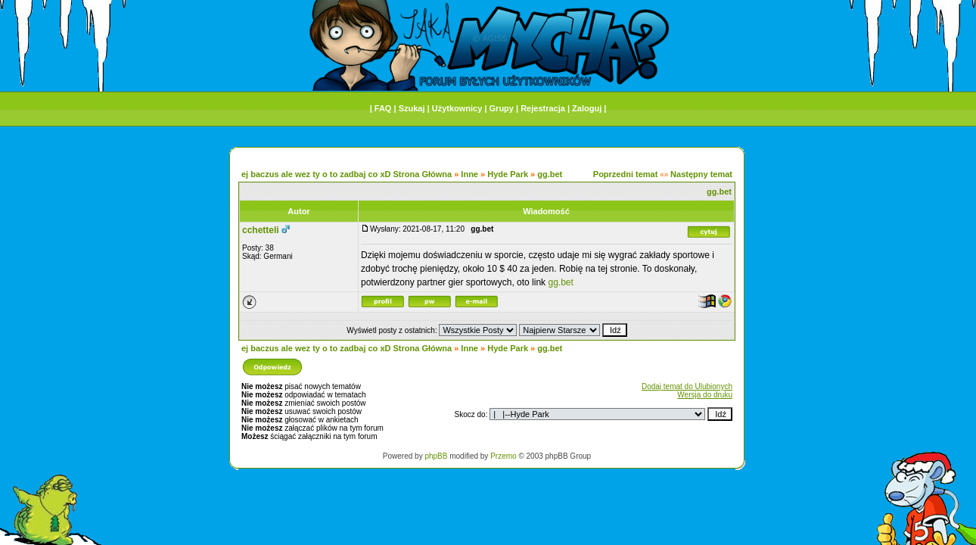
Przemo (503, 456)
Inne (469, 174)
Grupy (502, 108)
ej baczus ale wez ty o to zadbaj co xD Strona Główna (346, 174)
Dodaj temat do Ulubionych (687, 386)
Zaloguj (586, 108)
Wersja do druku (704, 395)
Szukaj (412, 108)
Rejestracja (543, 108)
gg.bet (549, 174)
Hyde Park (507, 174)
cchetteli (260, 230)
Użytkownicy (457, 108)
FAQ (383, 108)
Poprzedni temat (625, 174)
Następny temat (701, 174)
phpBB (435, 456)
